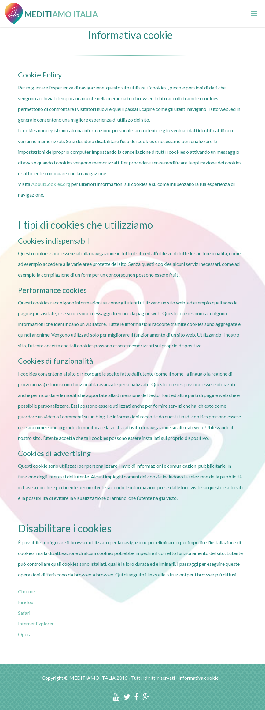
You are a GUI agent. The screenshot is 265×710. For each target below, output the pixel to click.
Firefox (25, 602)
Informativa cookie (199, 678)
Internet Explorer (36, 623)
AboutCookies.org (50, 184)
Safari (24, 613)
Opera (24, 634)
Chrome (26, 591)
